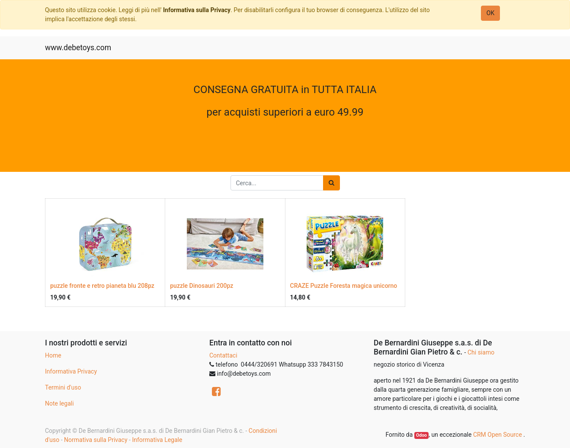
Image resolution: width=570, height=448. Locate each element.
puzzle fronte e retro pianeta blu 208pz (102, 285)
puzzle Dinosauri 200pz (201, 285)
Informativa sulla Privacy (197, 9)
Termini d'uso (63, 387)
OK (490, 13)
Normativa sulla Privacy (95, 439)
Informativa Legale (157, 439)
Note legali (59, 403)
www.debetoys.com (78, 47)
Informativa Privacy (71, 371)
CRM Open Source (498, 434)
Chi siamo (481, 352)
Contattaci (223, 355)
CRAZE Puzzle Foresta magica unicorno (343, 285)
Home (53, 355)
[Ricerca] (331, 182)
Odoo (421, 435)
